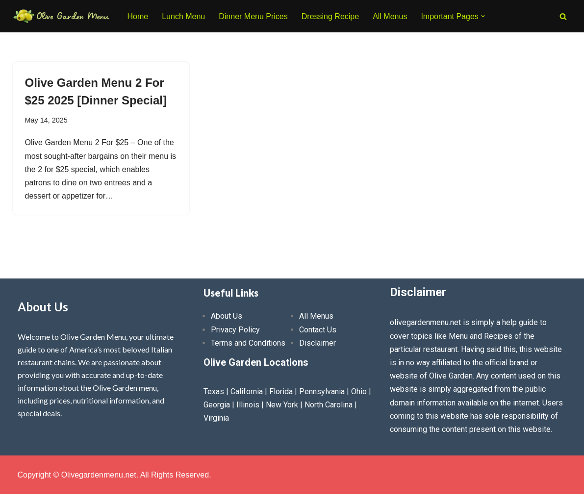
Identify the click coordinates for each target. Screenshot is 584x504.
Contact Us (317, 329)
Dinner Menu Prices (253, 16)
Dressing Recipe (330, 16)
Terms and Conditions (248, 343)
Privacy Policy (235, 329)
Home (138, 16)
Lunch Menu (183, 16)
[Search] (563, 16)
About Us (226, 316)
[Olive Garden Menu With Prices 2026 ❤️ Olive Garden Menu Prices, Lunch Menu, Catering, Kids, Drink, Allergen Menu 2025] (62, 16)
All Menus (390, 16)
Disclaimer (317, 343)
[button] (483, 16)
